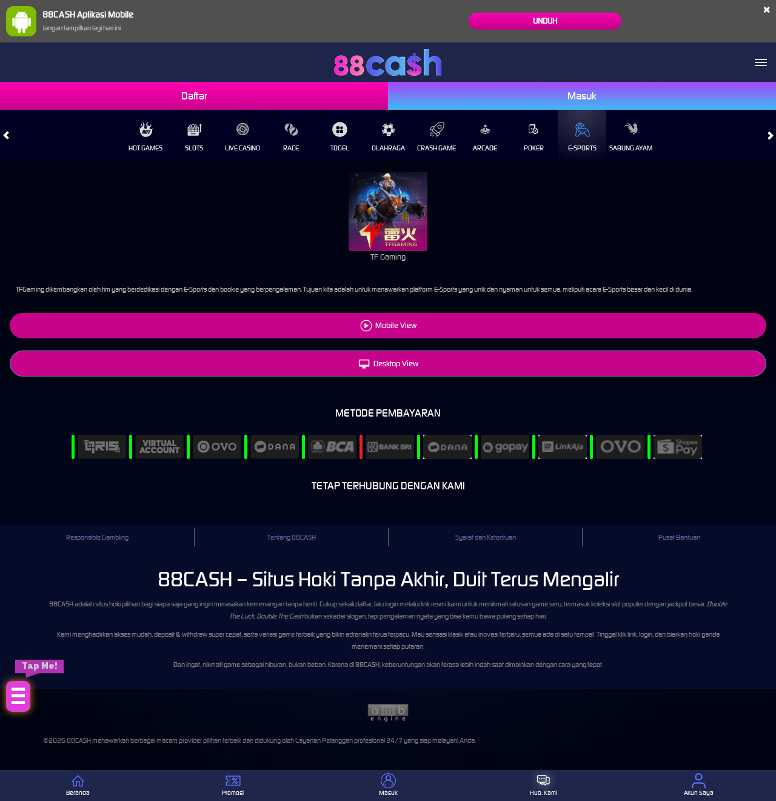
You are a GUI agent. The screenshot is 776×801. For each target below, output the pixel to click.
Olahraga (388, 137)
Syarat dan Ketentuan (485, 537)
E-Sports (582, 137)
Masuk (582, 95)
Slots (194, 137)
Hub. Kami (543, 785)
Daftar (194, 95)
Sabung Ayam (630, 137)
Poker (534, 137)
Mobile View (395, 325)
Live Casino (242, 137)
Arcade (485, 137)
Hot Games (145, 137)
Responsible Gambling (97, 537)
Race (291, 137)
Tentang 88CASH (291, 537)
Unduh (545, 21)
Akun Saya (699, 785)
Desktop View (388, 363)
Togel (339, 137)
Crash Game (436, 137)
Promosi (233, 785)
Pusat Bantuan (679, 537)
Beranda (78, 785)
